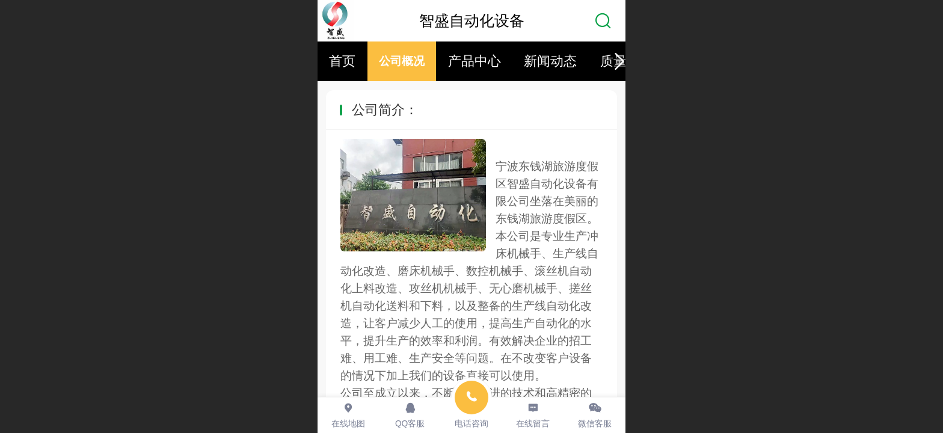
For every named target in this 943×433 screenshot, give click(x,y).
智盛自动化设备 (471, 21)
